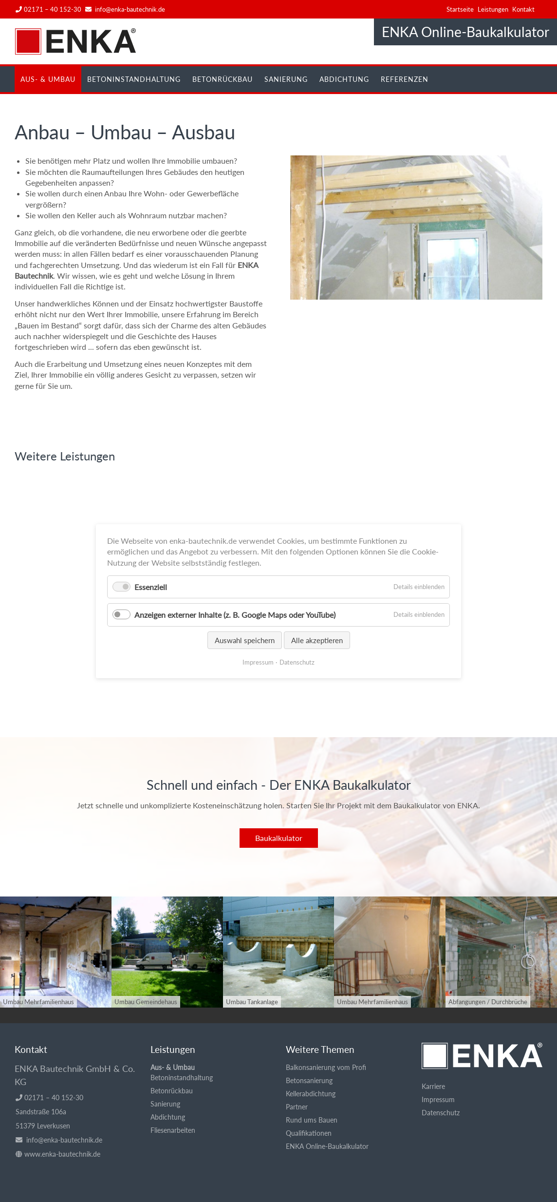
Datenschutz (441, 1112)
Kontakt (523, 9)
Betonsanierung (309, 1080)
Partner (297, 1107)
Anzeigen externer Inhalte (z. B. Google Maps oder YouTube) (234, 614)
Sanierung (286, 79)
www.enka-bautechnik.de (62, 1154)
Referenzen (404, 79)
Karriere (433, 1086)
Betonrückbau (222, 79)
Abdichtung (344, 79)
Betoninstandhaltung (134, 79)
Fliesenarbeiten (172, 1130)
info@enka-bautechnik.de (130, 9)
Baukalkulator (278, 837)
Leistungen (493, 9)
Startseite (460, 9)
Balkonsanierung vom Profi (326, 1067)
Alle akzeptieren (317, 639)
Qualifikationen (309, 1133)
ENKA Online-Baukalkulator (465, 31)
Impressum (438, 1099)
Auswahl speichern (245, 639)
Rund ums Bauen (311, 1120)
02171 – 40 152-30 (48, 9)
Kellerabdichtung (310, 1093)
